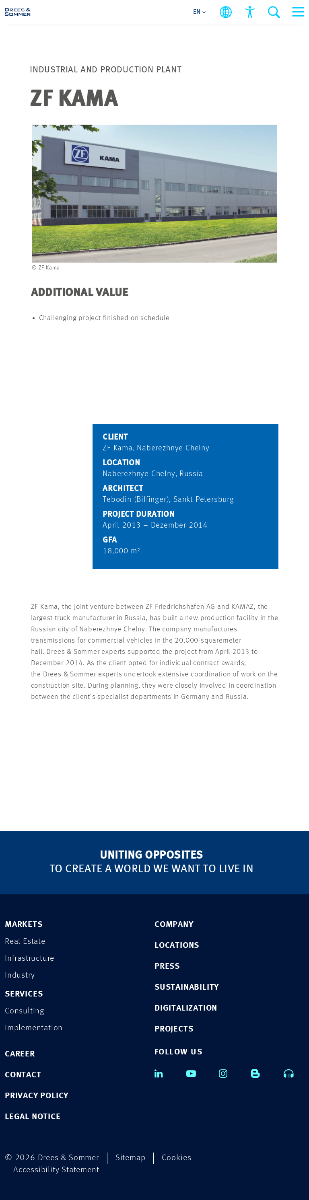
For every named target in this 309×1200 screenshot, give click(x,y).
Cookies (177, 1158)
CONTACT (23, 1075)
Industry (20, 975)
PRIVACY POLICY (36, 1096)
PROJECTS (173, 1029)
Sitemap (130, 1158)
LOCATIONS (176, 945)
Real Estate (25, 941)
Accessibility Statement (56, 1170)
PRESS (167, 966)
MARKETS (24, 925)
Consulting (24, 1011)
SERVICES (24, 994)
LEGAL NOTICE (33, 1117)
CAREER (20, 1054)
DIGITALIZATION (185, 1008)
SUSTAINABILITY (186, 987)
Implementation (34, 1028)
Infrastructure (29, 958)
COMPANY (174, 925)
